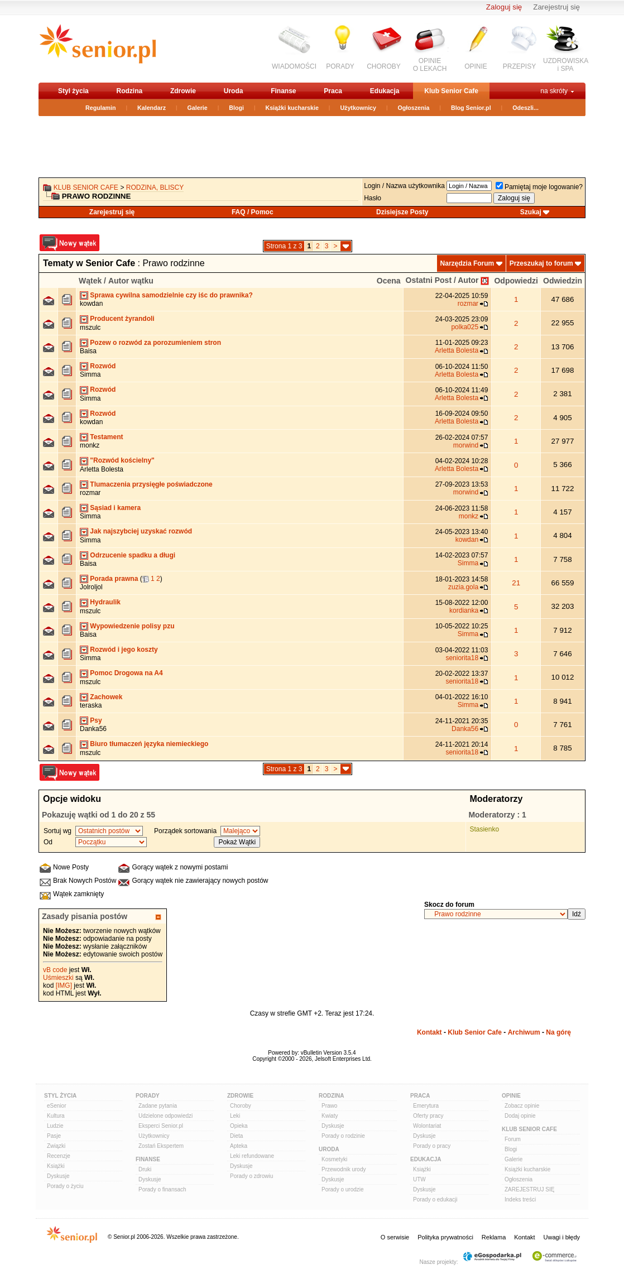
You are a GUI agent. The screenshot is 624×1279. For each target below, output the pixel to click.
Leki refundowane (252, 1156)
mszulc (90, 327)
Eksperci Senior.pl (160, 1126)
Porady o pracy (431, 1146)
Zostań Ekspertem (161, 1146)
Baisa (88, 351)
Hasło (372, 198)
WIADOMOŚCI (294, 66)
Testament (106, 437)
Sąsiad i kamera (115, 508)
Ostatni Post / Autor (442, 280)
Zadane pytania (157, 1106)
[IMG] (64, 985)
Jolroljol (91, 587)
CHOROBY (384, 66)
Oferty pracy (428, 1116)
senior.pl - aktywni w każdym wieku (97, 48)
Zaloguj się (504, 7)
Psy (96, 720)
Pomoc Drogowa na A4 (126, 673)
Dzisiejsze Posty (402, 212)
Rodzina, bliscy (155, 187)
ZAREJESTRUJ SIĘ (529, 1189)
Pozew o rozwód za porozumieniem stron (155, 343)
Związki (56, 1146)
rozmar (468, 303)
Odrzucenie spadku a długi (132, 555)
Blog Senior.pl (471, 107)
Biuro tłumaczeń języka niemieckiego (149, 744)
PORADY (340, 66)
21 (516, 583)
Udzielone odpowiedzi (165, 1116)
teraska (91, 705)
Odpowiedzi (516, 280)
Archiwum (524, 1032)
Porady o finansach (162, 1189)
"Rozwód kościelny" (122, 460)
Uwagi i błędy (562, 1237)
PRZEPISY (519, 66)
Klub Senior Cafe (451, 91)
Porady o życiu (65, 1186)
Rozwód (103, 366)
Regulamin (100, 107)
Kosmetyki (334, 1159)
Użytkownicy (358, 107)
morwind (465, 445)
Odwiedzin (562, 280)
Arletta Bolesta (456, 350)
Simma (90, 374)
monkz (89, 445)
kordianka (463, 610)
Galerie (198, 107)
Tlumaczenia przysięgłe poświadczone (151, 484)
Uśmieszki (58, 978)
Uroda (233, 91)
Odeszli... (525, 107)
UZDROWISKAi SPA (565, 65)
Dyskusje (58, 1176)
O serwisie (395, 1237)
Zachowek (106, 697)
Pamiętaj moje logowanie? (539, 187)
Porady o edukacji (435, 1199)
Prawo (329, 1106)
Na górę (558, 1032)
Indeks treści (520, 1199)
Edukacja (385, 91)
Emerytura (426, 1106)
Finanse (283, 91)
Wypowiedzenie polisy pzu (132, 626)
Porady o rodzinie (343, 1136)
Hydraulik (105, 602)
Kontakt (429, 1032)
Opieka (239, 1126)
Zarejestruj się (556, 7)
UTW (419, 1179)
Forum (513, 1139)
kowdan (91, 303)
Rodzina (129, 91)
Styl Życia (60, 1096)
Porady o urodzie (342, 1189)
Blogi (236, 107)
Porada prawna (114, 579)
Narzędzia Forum (467, 263)
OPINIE (475, 66)
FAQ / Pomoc (252, 212)
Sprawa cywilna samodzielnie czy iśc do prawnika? (171, 295)
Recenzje (58, 1156)
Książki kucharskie (291, 107)
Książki (56, 1166)
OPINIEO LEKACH (430, 65)
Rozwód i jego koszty (123, 649)
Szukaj (530, 212)
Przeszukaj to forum (541, 263)
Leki (235, 1116)
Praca (333, 91)
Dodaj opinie (520, 1116)
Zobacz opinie (522, 1106)
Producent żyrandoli (122, 319)
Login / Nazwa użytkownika (404, 186)
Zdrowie (183, 91)
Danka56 (93, 729)
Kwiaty (329, 1116)
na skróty (554, 91)
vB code (55, 970)
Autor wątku (130, 280)
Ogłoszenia (414, 107)
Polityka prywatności (445, 1237)
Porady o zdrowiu (251, 1176)
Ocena (389, 280)
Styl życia (73, 91)
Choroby (240, 1106)
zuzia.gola (463, 587)
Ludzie (55, 1126)
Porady (148, 1096)
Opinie (511, 1096)
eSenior (56, 1106)
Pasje (54, 1136)
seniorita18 (461, 658)
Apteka (238, 1146)
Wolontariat (427, 1126)
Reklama (494, 1237)
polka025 (464, 327)
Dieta (236, 1136)
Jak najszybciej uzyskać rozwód (141, 531)
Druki (144, 1169)
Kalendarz (151, 107)
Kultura (56, 1116)
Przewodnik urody (343, 1169)
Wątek (90, 280)
